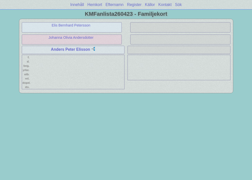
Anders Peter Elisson (70, 49)
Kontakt (165, 4)
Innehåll (77, 4)
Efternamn (114, 4)
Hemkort (94, 4)
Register (134, 4)
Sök (178, 4)
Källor (150, 4)
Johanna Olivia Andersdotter (71, 38)
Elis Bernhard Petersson (71, 25)
